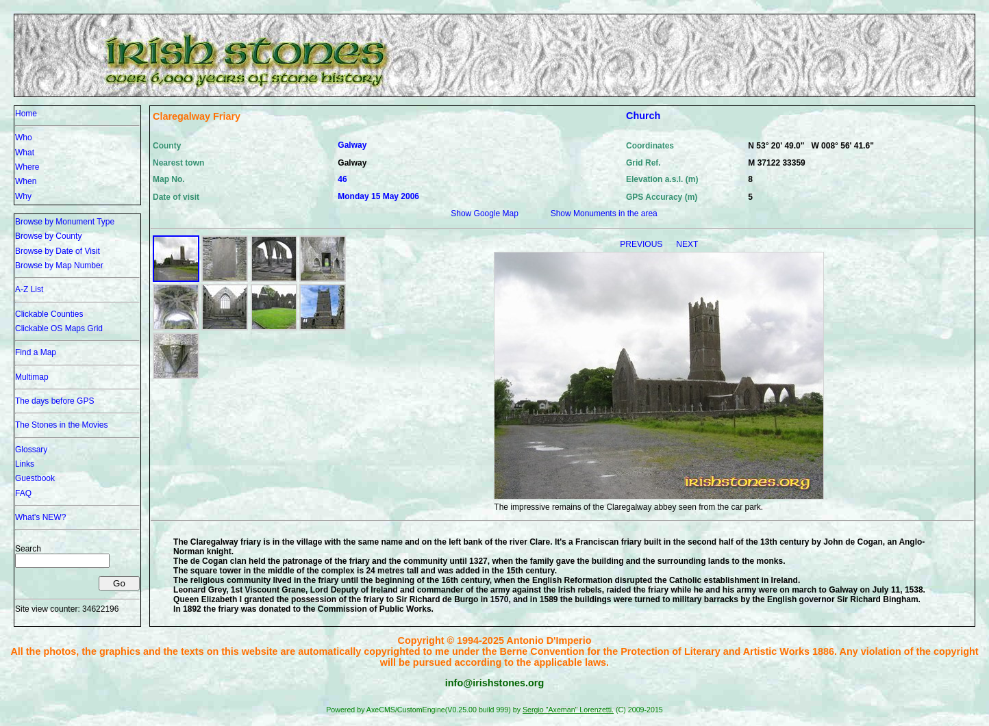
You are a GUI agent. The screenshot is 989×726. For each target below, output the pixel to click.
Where (27, 167)
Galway (352, 145)
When (25, 181)
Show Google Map (484, 213)
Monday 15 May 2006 (378, 196)
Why (23, 196)
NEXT (687, 244)
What (24, 152)
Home (26, 113)
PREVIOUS (642, 244)
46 (342, 179)
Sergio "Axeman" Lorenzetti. (568, 709)
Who (23, 137)
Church (643, 115)
